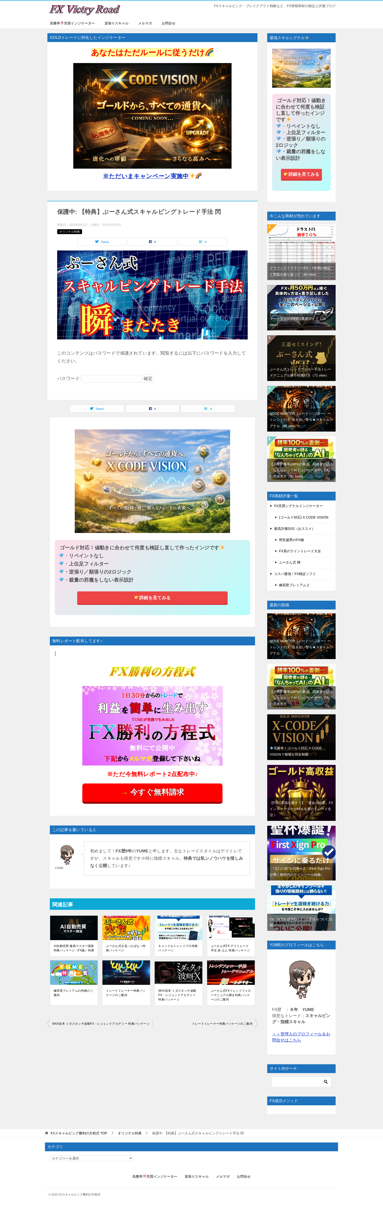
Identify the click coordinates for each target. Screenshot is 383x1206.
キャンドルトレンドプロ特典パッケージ (178, 948)
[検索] (301, 1082)
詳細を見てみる (153, 597)
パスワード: (99, 378)
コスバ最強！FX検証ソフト (295, 574)
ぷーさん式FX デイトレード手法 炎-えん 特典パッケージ (230, 948)
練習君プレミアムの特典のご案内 (73, 993)
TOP (79, 1133)
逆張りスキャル (116, 23)
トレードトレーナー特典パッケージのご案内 (125, 993)
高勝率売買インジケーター (72, 23)
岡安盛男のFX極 (291, 540)
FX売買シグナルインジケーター (298, 506)
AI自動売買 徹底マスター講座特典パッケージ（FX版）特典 (74, 948)
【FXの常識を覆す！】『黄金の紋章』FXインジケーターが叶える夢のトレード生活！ (301, 809)
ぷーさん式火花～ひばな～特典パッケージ (125, 948)
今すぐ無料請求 (152, 793)
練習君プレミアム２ (294, 585)
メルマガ (145, 23)
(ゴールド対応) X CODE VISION (303, 517)
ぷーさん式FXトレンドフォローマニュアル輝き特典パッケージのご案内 (231, 995)
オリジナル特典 (69, 231)
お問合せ (168, 23)
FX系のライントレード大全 (300, 551)
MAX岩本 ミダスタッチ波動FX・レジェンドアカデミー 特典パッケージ (177, 995)
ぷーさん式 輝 (289, 562)
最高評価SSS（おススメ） (294, 529)
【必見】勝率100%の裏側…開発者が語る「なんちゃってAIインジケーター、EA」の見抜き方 (301, 470)
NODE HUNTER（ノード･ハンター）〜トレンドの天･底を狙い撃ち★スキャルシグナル (301, 420)
